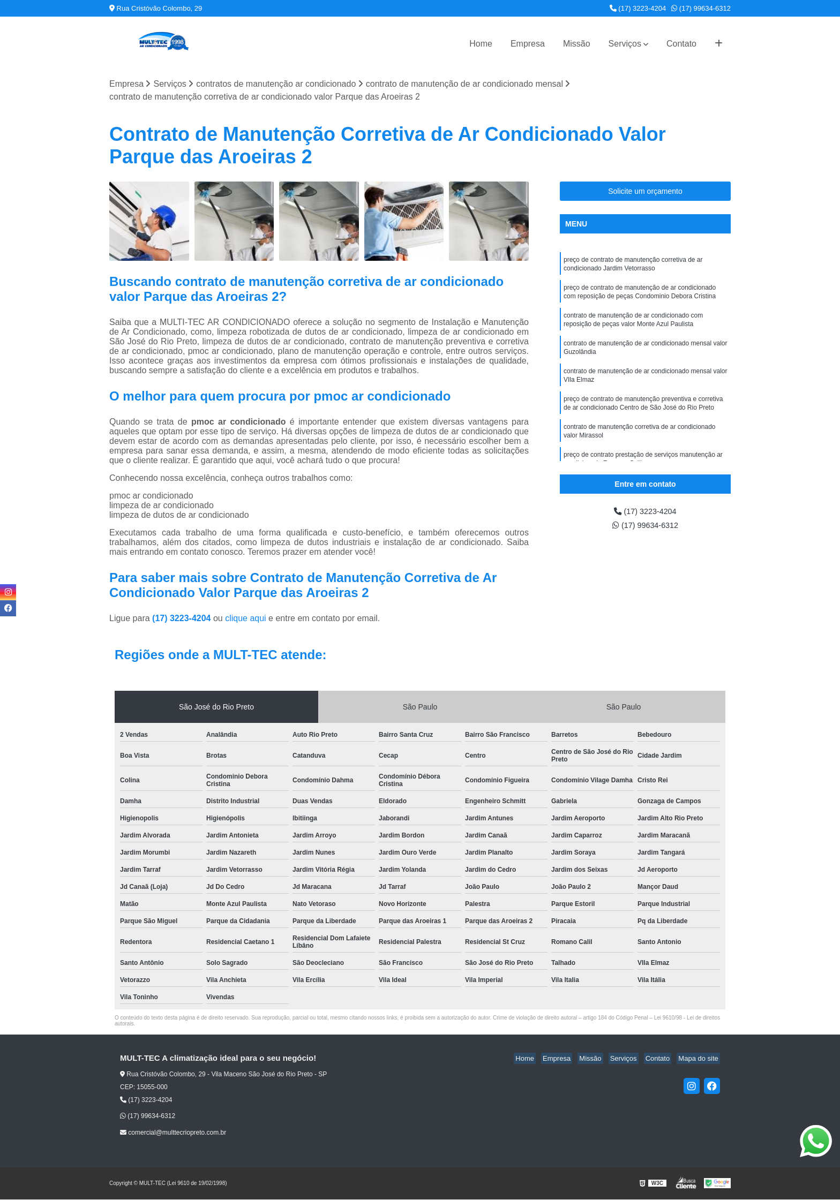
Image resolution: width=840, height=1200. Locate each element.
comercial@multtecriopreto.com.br (173, 1133)
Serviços (625, 43)
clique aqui (245, 619)
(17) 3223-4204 (638, 8)
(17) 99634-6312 (701, 8)
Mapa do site (699, 1059)
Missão (576, 43)
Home (480, 43)
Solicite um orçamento (645, 191)
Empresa (528, 43)
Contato (681, 43)
